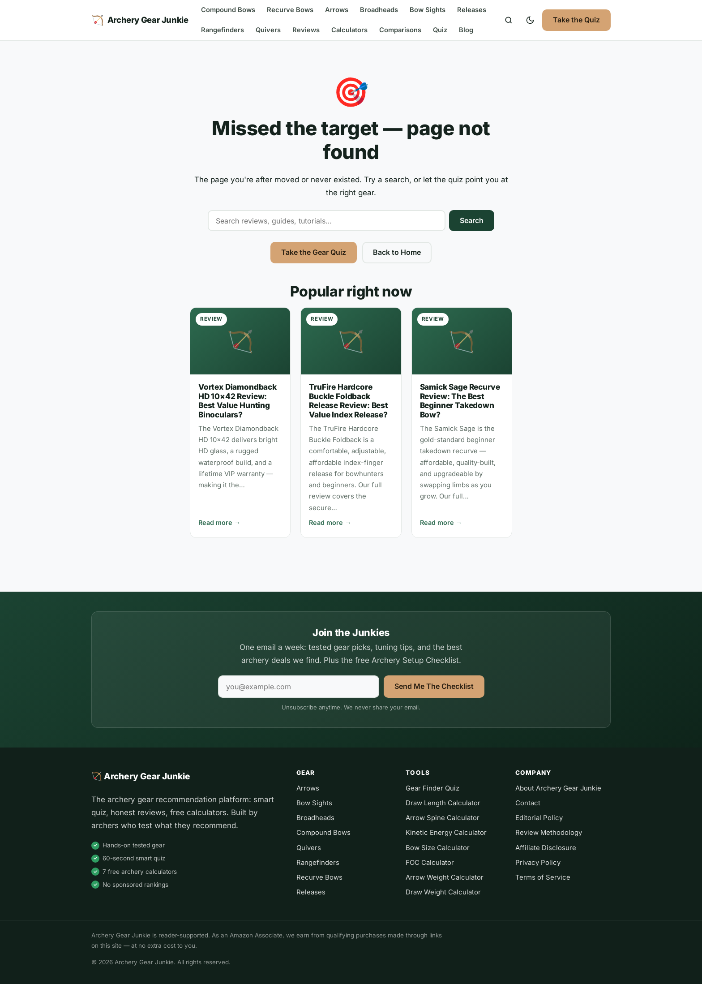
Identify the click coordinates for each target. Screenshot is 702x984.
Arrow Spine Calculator (442, 818)
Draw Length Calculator (443, 803)
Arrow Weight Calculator (445, 877)
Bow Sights (427, 10)
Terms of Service (542, 877)
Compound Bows (228, 10)
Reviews (306, 30)
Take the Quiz (576, 19)
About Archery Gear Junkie (558, 788)
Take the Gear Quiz (313, 252)
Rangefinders (222, 30)
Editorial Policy (539, 818)
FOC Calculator (430, 863)
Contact (527, 803)
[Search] (508, 20)
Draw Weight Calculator (443, 892)
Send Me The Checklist (434, 686)
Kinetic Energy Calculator (446, 833)
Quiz (440, 30)
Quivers (268, 30)
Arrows (336, 10)
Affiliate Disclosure (545, 848)
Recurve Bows (290, 10)
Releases (471, 10)
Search (472, 220)
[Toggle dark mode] (530, 20)
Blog (466, 30)
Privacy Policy (538, 863)
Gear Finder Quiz (432, 788)
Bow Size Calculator (438, 848)
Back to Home (397, 252)
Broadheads (379, 10)
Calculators (349, 30)
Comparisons (400, 30)
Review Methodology (548, 833)
